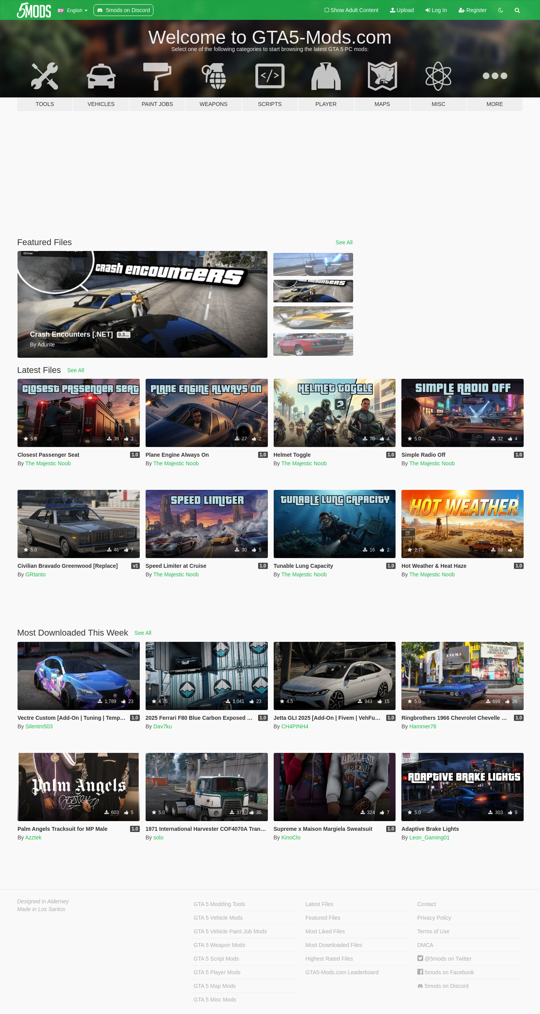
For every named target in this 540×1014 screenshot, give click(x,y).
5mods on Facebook (445, 972)
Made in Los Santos (41, 909)
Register (473, 10)
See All (344, 242)
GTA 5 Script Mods (216, 959)
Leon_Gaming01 (429, 837)
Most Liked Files (325, 931)
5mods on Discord (443, 986)
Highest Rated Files (329, 959)
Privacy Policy (434, 918)
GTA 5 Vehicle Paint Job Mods (230, 931)
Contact (426, 904)
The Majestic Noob (48, 463)
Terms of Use (433, 931)
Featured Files (323, 918)
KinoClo (291, 837)
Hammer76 (422, 726)
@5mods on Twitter (444, 958)
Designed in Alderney (43, 901)
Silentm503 (39, 726)
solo (158, 837)
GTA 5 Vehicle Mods (218, 918)
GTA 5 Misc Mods (214, 999)
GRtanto (35, 574)
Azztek (33, 837)
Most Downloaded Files (334, 945)
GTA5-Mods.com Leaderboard (342, 972)
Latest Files (320, 904)
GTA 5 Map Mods (214, 986)
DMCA (425, 945)
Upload (402, 10)
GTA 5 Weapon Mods (219, 945)
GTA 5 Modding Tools (219, 904)
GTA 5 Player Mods (216, 972)
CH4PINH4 (294, 726)
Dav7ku (162, 726)
